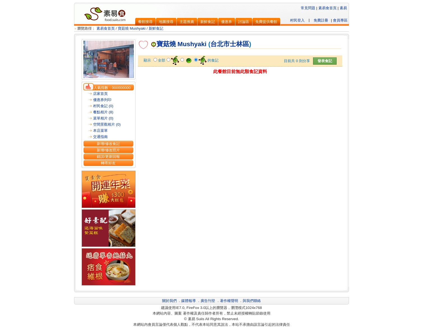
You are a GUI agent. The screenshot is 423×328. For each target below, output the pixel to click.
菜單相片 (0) (103, 118)
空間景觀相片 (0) (107, 124)
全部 (161, 60)
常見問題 (308, 8)
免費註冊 (321, 20)
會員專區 (340, 20)
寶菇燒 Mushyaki (132, 28)
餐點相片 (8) (103, 112)
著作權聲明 (229, 301)
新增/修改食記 (108, 144)
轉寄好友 (108, 163)
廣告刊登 (208, 301)
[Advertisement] (240, 88)
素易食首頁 (327, 8)
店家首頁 (100, 94)
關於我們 (169, 301)
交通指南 (100, 137)
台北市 (220, 44)
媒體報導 (188, 301)
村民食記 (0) (103, 106)
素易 (343, 8)
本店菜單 (100, 130)
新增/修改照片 (108, 150)
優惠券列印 (102, 100)
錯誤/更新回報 (108, 156)
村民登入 (297, 20)
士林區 (239, 44)
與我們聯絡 (252, 301)
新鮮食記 (156, 28)
